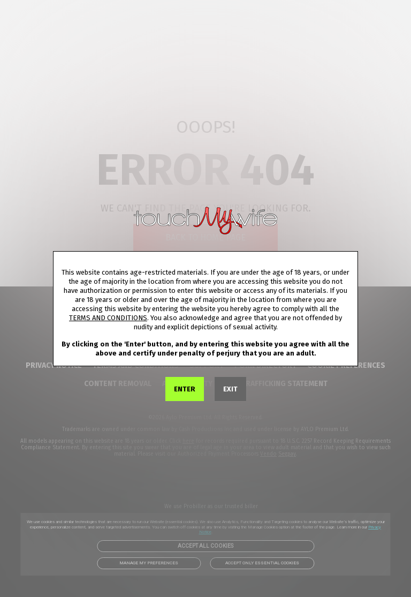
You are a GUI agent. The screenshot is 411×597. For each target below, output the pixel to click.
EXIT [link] (230, 389)
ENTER (184, 389)
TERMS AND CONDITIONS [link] (108, 318)
